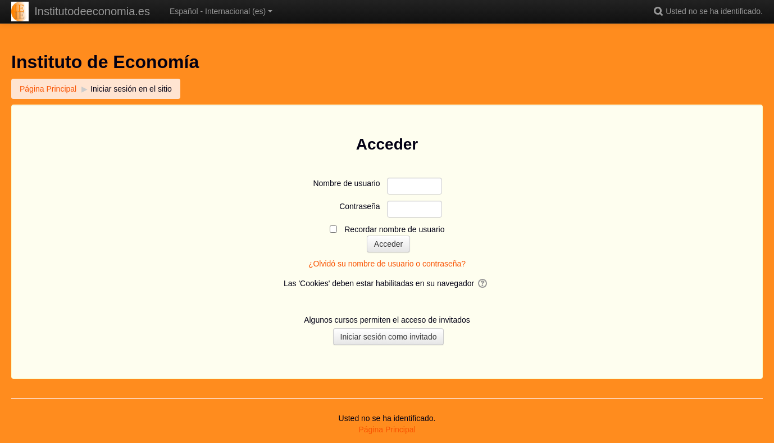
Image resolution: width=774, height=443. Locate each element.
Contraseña (359, 206)
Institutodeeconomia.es (92, 11)
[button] (660, 11)
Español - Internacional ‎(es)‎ (221, 11)
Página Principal (386, 429)
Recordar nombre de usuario (394, 229)
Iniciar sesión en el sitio (131, 88)
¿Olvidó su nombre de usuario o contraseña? (387, 263)
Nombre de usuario (346, 183)
